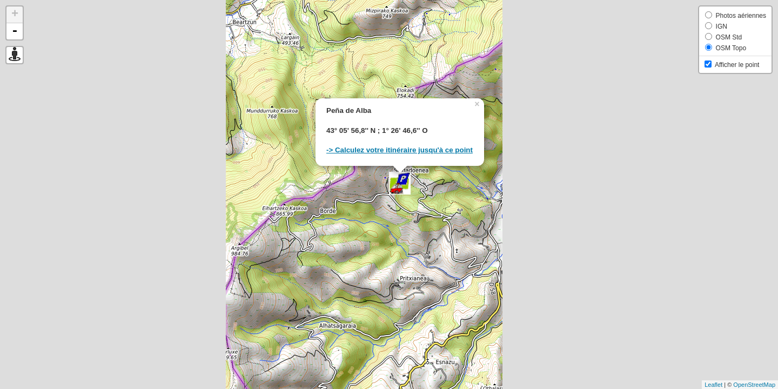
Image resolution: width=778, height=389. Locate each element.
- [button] (14, 31)
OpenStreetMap (754, 384)
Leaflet (713, 384)
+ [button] (14, 14)
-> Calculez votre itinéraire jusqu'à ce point (399, 150)
